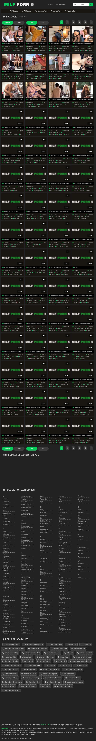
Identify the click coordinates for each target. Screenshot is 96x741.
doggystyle (6, 106)
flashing (24, 600)
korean (42, 575)
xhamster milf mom (59, 649)
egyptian (24, 558)
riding (61, 561)
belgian (5, 551)
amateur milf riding (10, 653)
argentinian (88, 328)
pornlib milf (71, 644)
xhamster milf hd (33, 682)
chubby (29, 190)
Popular (7, 23)
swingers (81, 499)
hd (11, 50)
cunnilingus (77, 442)
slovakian (62, 594)
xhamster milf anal (10, 669)
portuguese (63, 543)
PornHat (44, 186)
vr (78, 556)
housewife (17, 50)
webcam (81, 564)
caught (17, 48)
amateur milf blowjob (45, 657)
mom (59, 50)
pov (64, 50)
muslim (42, 624)
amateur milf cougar (27, 686)
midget (42, 613)
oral (60, 515)
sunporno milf (81, 665)
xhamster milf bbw (52, 653)
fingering (24, 591)
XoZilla (67, 214)
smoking (62, 603)
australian (6, 521)
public (33, 78)
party (61, 534)
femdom (24, 583)
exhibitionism (26, 570)
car (4, 599)
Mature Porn (56, 11)
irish (41, 548)
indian (42, 539)
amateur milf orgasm (48, 674)
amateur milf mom (52, 682)
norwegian (44, 631)
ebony (23, 556)
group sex (43, 499)
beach (5, 545)
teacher (81, 512)
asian (75, 300)
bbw (4, 132)
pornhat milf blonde (10, 678)
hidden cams (45, 521)
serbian (61, 583)
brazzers (66, 300)
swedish (81, 496)
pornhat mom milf (9, 674)
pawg (61, 537)
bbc (81, 160)
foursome (25, 605)
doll (22, 543)
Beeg (91, 46)
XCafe (44, 242)
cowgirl (88, 330)
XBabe (67, 298)
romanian (62, 567)
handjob (65, 162)
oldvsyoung (63, 512)
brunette (66, 48)
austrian (5, 524)
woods (80, 569)
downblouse (25, 546)
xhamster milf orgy (32, 665)
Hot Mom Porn (41, 11)
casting (5, 302)
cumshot (53, 162)
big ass (36, 48)
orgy (60, 521)
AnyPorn (90, 130)
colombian (6, 622)
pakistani (62, 531)
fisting (23, 597)
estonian (24, 564)
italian (42, 551)
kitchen (43, 572)
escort (23, 561)
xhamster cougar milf (10, 690)
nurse (61, 502)
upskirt (80, 539)
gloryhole (24, 629)
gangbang (25, 618)
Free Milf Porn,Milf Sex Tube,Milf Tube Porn (19, 4)
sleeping (62, 591)
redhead (62, 558)
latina (42, 585)
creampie (30, 50)
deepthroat (30, 162)
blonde (41, 104)
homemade (41, 50)
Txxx (45, 102)
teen (79, 78)
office (67, 134)
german (19, 76)
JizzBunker (20, 438)
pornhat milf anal (28, 674)
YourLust (67, 382)
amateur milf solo (72, 678)
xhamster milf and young (12, 682)
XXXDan (44, 214)
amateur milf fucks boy (49, 669)
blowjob (42, 300)
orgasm (62, 518)
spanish (76, 386)
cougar (5, 246)
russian (38, 78)
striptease (62, 631)
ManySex (20, 186)
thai (79, 518)
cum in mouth (7, 134)
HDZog (67, 186)
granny (52, 246)
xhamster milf (26, 657)
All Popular (27, 11)
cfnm (4, 607)
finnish (24, 594)
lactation (43, 583)
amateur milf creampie (74, 682)
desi (23, 529)
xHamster (20, 46)
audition (5, 519)
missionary (44, 619)
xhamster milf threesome (33, 644)
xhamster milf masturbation (13, 649)
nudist (61, 496)
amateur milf (59, 661)
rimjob (61, 564)
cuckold (13, 76)
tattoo (80, 510)
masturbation (45, 605)
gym (41, 502)
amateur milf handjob (63, 686)
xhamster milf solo (10, 661)
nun (60, 499)
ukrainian (81, 537)
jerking (42, 561)
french (36, 356)
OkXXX (44, 354)
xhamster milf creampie (72, 669)
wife (66, 190)
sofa (60, 605)
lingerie (16, 218)
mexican (43, 610)
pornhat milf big (9, 657)
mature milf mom (54, 644)
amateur (29, 48)
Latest (19, 23)
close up (36, 386)
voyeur (80, 553)
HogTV (44, 130)
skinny (90, 384)
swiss (80, 502)
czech (12, 356)
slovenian (62, 597)
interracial (57, 190)
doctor (58, 132)
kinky (42, 569)
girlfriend (24, 623)
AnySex (67, 74)
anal (4, 48)
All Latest (14, 11)
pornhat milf (63, 657)
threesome (82, 521)
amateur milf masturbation (80, 661)
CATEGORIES (61, 4)
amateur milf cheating (31, 653)
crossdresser (26, 496)
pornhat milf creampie (31, 678)
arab (4, 510)
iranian (42, 545)
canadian (6, 596)
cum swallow (26, 507)
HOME (50, 4)
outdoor (62, 524)
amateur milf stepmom (11, 665)
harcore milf (65, 665)
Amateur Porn (71, 11)
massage (43, 602)
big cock (10, 48)
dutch (23, 548)
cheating (6, 50)
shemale (62, 586)
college (5, 619)
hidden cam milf (78, 649)
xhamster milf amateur (37, 649)
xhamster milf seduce (82, 657)
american (76, 104)
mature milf (86, 644)
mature (9, 78)
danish (23, 523)
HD (43, 23)
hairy (18, 160)
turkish (80, 529)
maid (42, 599)
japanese (43, 558)
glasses (16, 134)
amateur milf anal (11, 644)
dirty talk (24, 534)
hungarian (77, 246)
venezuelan (83, 386)
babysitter (6, 534)
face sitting (25, 577)
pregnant (62, 548)
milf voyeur (45, 686)
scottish (62, 580)
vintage (56, 106)
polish (61, 540)
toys (79, 527)
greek (42, 496)
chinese (5, 613)
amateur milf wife (84, 653)
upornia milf (27, 661)
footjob (24, 603)
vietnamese (82, 547)
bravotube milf (8, 686)
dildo (10, 274)
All (32, 23)
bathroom (6, 537)
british (75, 162)
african (5, 499)
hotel (42, 527)
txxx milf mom (43, 661)
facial (23, 580)
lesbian (32, 358)
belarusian (6, 548)
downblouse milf (29, 669)
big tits (17, 104)
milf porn (68, 653)
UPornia (20, 158)
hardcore (76, 134)
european (59, 76)
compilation (13, 302)
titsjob (80, 524)
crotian (24, 499)
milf (55, 50)
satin (61, 577)
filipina (24, 589)
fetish (37, 162)
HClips (91, 158)
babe (11, 104)
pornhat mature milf (53, 678)
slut (60, 600)
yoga (79, 577)
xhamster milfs (68, 674)
